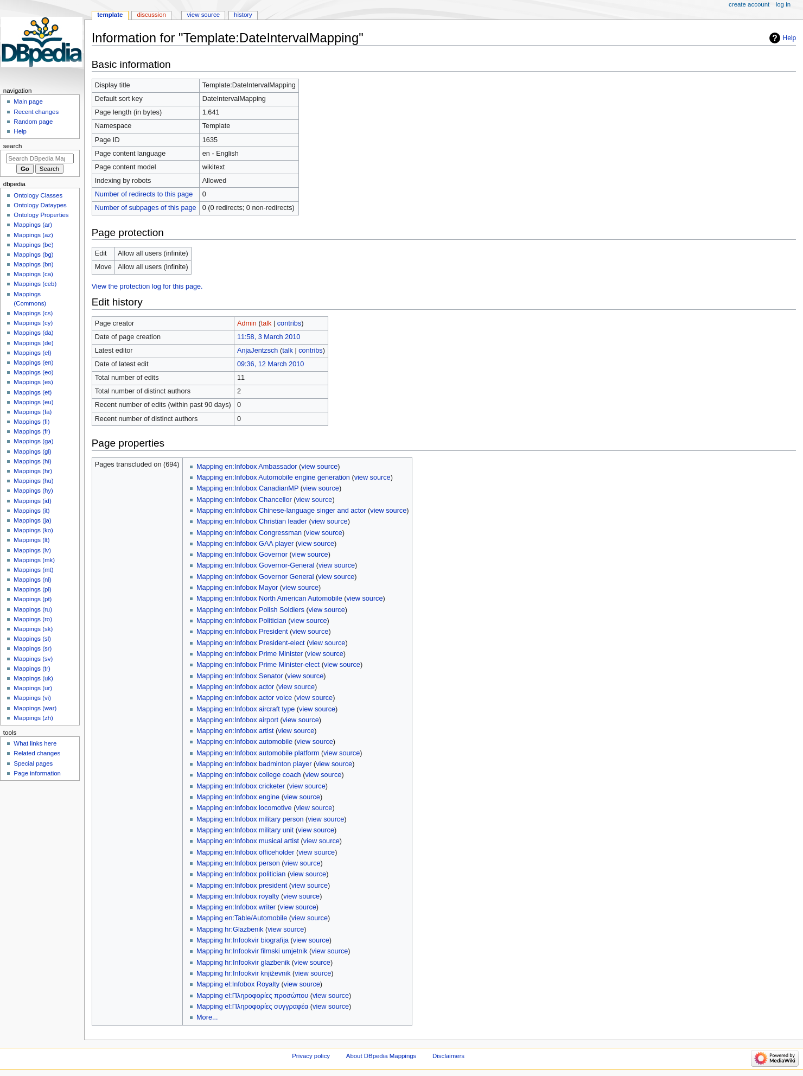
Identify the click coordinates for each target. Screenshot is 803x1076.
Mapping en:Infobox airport (237, 720)
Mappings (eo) (33, 372)
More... (207, 1017)
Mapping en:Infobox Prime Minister (249, 654)
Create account (749, 4)
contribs (289, 323)
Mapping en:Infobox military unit (245, 830)
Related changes (37, 753)
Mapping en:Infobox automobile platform (257, 753)
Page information (37, 773)
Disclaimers (448, 1056)
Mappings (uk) (33, 678)
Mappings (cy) (33, 323)
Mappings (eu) (33, 402)
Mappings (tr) (32, 668)
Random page (33, 121)
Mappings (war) (35, 708)
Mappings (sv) (33, 658)
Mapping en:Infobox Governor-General (255, 565)
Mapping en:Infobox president (241, 885)
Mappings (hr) (33, 471)
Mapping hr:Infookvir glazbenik (243, 962)
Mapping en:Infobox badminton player (253, 764)
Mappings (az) (33, 235)
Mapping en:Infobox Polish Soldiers (250, 610)
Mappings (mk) (34, 560)
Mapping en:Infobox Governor (242, 554)
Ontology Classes (38, 195)
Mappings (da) (33, 332)
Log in (783, 4)
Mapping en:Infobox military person (249, 819)
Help (789, 38)
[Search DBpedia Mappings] (40, 158)
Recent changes (36, 112)
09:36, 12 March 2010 (270, 364)
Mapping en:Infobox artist (234, 731)
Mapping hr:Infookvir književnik (243, 973)
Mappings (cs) (33, 313)
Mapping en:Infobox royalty (237, 896)
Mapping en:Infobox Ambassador (246, 466)
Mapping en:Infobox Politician (241, 621)
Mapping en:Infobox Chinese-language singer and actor (281, 510)
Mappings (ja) (32, 520)
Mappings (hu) (33, 480)
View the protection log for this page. (147, 286)
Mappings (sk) (33, 629)
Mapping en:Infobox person (238, 863)
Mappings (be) (33, 244)
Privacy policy (311, 1056)
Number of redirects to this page (144, 194)
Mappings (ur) (33, 688)
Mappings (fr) (32, 431)
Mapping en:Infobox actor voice (244, 698)
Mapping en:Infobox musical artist (247, 841)
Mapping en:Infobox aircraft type (245, 709)
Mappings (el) (32, 352)
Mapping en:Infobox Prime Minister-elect (258, 664)
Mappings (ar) (33, 224)
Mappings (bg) (33, 254)
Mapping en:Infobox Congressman (249, 533)
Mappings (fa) (33, 412)
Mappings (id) (32, 501)
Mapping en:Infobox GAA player (245, 543)
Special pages (33, 763)
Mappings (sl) (32, 638)
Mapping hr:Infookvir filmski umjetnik (251, 951)
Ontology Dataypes (40, 205)
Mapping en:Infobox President (242, 631)
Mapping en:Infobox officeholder (245, 852)
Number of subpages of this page (145, 208)
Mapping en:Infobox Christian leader (251, 521)
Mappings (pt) (33, 599)
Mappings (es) (33, 382)
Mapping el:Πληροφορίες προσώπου (252, 995)
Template (110, 14)
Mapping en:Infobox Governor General (255, 577)
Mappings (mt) (33, 569)
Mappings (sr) (33, 648)
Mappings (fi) (31, 421)
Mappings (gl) (32, 451)
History (243, 14)
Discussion (151, 14)
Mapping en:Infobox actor (235, 687)
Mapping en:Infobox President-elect (250, 643)
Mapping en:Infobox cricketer (240, 786)
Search (12, 146)
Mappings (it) (31, 510)
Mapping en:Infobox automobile (244, 742)
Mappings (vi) (32, 698)
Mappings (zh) (33, 718)
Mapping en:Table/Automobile (241, 918)
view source (319, 466)
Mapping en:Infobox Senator (239, 676)
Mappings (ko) (33, 530)
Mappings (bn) (33, 264)
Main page (28, 101)
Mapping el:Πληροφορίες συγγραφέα (252, 1006)
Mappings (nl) (32, 579)
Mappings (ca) (33, 274)
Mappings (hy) (33, 490)
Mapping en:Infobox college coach (248, 775)
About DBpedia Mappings (381, 1056)
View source (203, 14)
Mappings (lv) (32, 550)
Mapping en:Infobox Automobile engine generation (273, 477)
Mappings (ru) (33, 609)
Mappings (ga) (33, 441)
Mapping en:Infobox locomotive (244, 808)
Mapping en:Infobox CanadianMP (247, 488)
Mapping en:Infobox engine (237, 797)
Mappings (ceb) (35, 284)
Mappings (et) (33, 392)
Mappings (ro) (33, 619)
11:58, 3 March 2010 (268, 337)
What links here (35, 743)
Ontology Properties (41, 215)
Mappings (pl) (32, 589)
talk (266, 323)
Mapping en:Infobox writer (236, 907)
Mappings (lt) (31, 540)
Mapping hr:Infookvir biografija (242, 940)
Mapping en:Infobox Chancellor (244, 500)
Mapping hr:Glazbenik (229, 929)
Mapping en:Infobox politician (240, 874)
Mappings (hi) (32, 461)
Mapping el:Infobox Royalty (237, 984)
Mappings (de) (33, 343)
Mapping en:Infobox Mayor (237, 587)
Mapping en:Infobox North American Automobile (269, 598)
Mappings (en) (33, 362)
